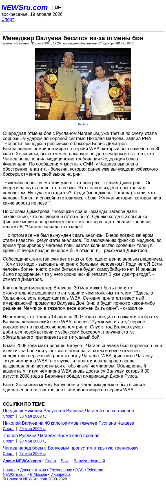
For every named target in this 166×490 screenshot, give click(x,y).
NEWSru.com (24, 7)
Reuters (83, 124)
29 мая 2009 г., (32, 428)
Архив (40, 470)
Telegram (95, 470)
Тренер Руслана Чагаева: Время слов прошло (51, 435)
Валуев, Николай (89, 461)
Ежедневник (61, 470)
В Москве (38, 474)
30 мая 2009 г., (32, 416)
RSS (79, 470)
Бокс (65, 461)
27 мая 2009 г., (32, 453)
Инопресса (61, 474)
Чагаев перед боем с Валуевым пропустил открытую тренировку (70, 448)
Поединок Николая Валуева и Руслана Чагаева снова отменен (68, 410)
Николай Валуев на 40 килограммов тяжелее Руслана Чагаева (68, 423)
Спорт (7, 19)
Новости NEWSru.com (27, 479)
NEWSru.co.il (14, 474)
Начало (10, 470)
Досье (25, 470)
